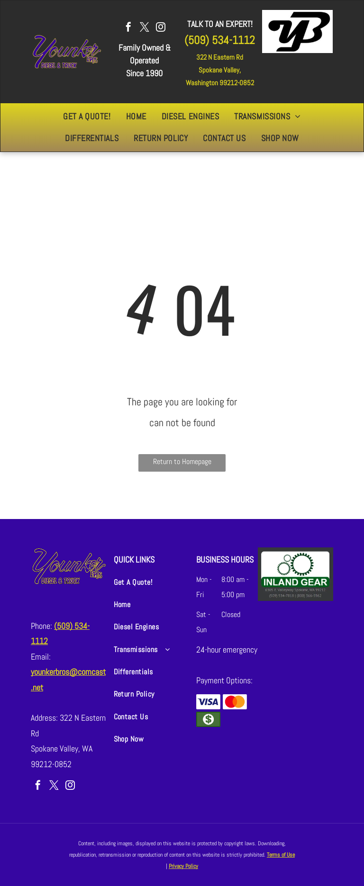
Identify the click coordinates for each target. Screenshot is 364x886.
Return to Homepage (182, 461)
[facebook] (128, 28)
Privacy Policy (183, 866)
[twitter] (144, 28)
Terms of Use (281, 855)
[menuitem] (86, 116)
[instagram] (161, 28)
